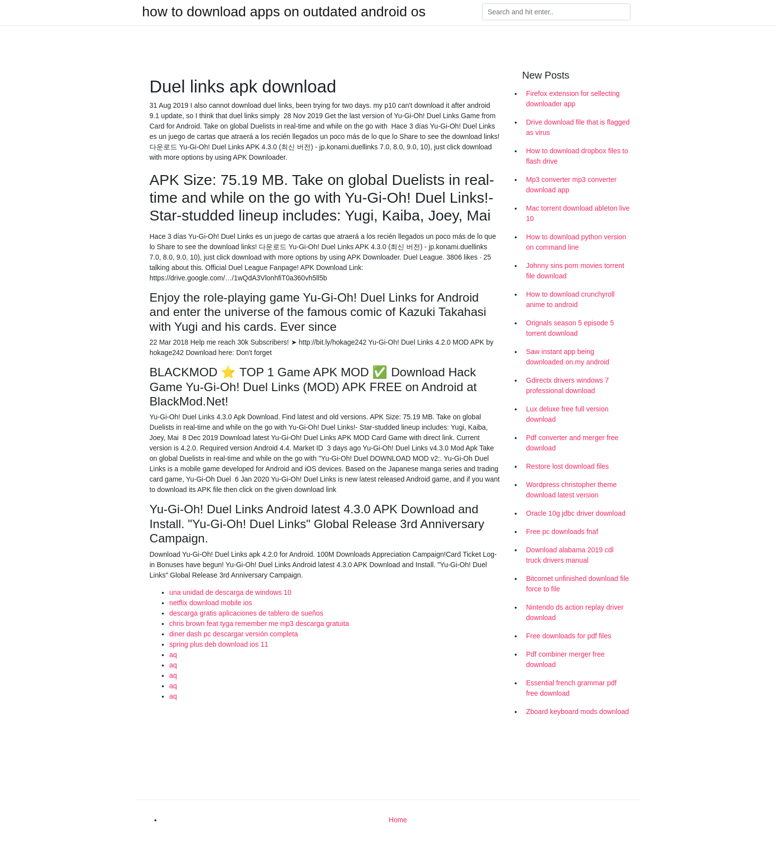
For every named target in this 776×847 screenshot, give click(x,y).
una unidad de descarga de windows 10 (230, 592)
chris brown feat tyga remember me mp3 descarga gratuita (259, 623)
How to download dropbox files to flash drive (577, 156)
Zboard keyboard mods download (577, 711)
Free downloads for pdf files (568, 636)
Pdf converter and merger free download (572, 443)
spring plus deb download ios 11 (218, 644)
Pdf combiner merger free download (565, 659)
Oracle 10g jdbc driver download (576, 513)
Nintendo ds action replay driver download (575, 612)
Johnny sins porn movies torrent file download (575, 271)
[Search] (556, 11)
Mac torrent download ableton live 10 (578, 213)
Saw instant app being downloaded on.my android (567, 357)
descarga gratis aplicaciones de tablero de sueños (246, 613)
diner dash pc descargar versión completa (233, 634)
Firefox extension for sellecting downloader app (573, 98)
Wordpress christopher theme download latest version (571, 490)
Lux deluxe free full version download (567, 414)
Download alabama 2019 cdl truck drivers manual (570, 555)
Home (397, 820)
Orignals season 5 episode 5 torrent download (570, 328)
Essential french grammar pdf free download (571, 688)
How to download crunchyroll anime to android (570, 299)
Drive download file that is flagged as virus (578, 127)
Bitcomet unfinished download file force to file (577, 584)
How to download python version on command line (576, 242)
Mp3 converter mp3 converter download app (571, 185)
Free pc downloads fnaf (562, 531)
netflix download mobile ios (210, 603)
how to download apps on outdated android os (284, 12)
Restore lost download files (567, 466)
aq (173, 655)
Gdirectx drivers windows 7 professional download (567, 385)
